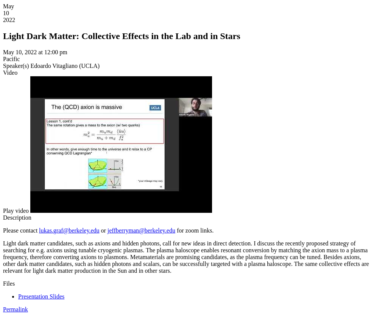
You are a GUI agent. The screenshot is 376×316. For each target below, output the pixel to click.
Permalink (15, 309)
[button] (16, 211)
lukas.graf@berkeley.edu (69, 230)
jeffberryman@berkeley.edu (141, 230)
